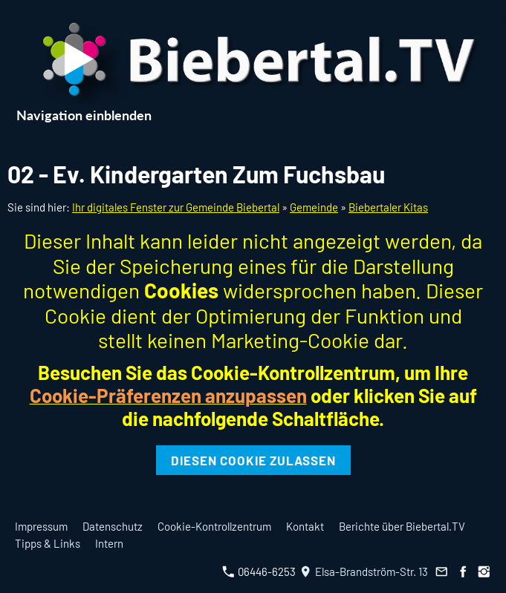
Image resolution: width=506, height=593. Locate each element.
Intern (109, 543)
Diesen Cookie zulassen (253, 460)
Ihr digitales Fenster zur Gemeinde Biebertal (175, 207)
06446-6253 (259, 571)
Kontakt (305, 526)
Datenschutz (112, 526)
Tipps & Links (47, 543)
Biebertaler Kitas (388, 207)
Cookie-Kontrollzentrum (214, 526)
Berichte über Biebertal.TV (402, 526)
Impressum (41, 526)
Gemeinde (314, 207)
